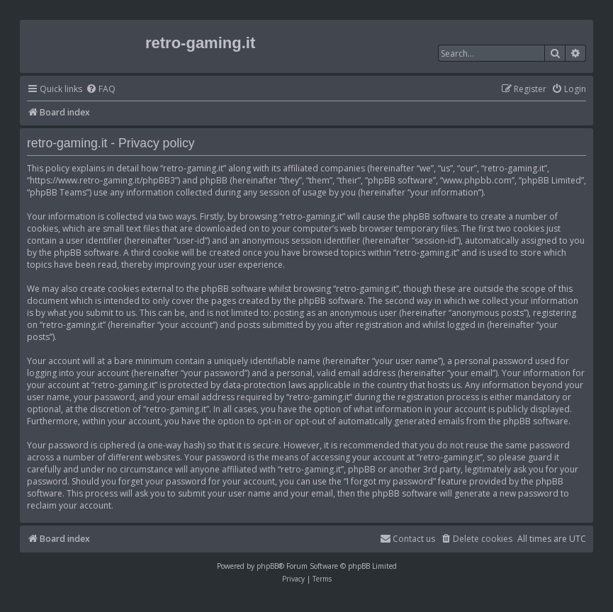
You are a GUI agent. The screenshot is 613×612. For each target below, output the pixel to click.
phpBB (268, 566)
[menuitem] (101, 89)
